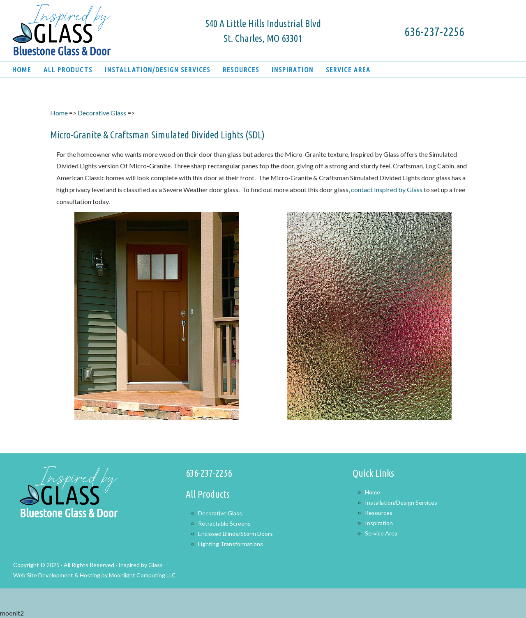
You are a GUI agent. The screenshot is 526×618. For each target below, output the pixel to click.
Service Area (381, 533)
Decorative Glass (102, 113)
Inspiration (379, 522)
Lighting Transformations (230, 543)
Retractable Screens (224, 523)
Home (59, 113)
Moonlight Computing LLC (142, 575)
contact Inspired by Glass (387, 189)
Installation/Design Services (401, 502)
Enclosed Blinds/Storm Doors (235, 533)
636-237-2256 (434, 32)
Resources (378, 512)
